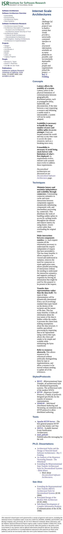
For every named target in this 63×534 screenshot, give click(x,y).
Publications (7, 68)
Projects (5, 43)
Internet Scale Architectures (15, 35)
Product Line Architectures (15, 30)
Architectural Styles (11, 19)
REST (39, 381)
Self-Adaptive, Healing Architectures (17, 39)
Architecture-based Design (13, 26)
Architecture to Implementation (15, 41)
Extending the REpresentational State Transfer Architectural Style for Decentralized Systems (49, 466)
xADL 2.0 (7, 55)
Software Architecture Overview (14, 13)
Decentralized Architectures (15, 37)
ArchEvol (7, 47)
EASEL (7, 51)
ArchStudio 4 (8, 49)
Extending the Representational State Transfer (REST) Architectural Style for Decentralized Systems (49, 489)
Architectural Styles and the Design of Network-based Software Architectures (48, 450)
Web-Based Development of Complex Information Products (49, 505)
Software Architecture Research (14, 24)
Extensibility (8, 16)
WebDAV (41, 403)
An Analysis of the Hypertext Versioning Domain (48, 458)
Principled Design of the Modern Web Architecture (47, 498)
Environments (9, 17)
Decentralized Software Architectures (46, 177)
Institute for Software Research (13, 70)
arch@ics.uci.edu (8, 76)
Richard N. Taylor (10, 62)
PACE (6, 53)
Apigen (6, 46)
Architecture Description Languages (17, 28)
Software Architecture (10, 11)
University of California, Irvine (12, 72)
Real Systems (9, 21)
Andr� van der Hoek (11, 65)
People (4, 59)
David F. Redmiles (10, 63)
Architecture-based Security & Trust (18, 31)
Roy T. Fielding (45, 75)
